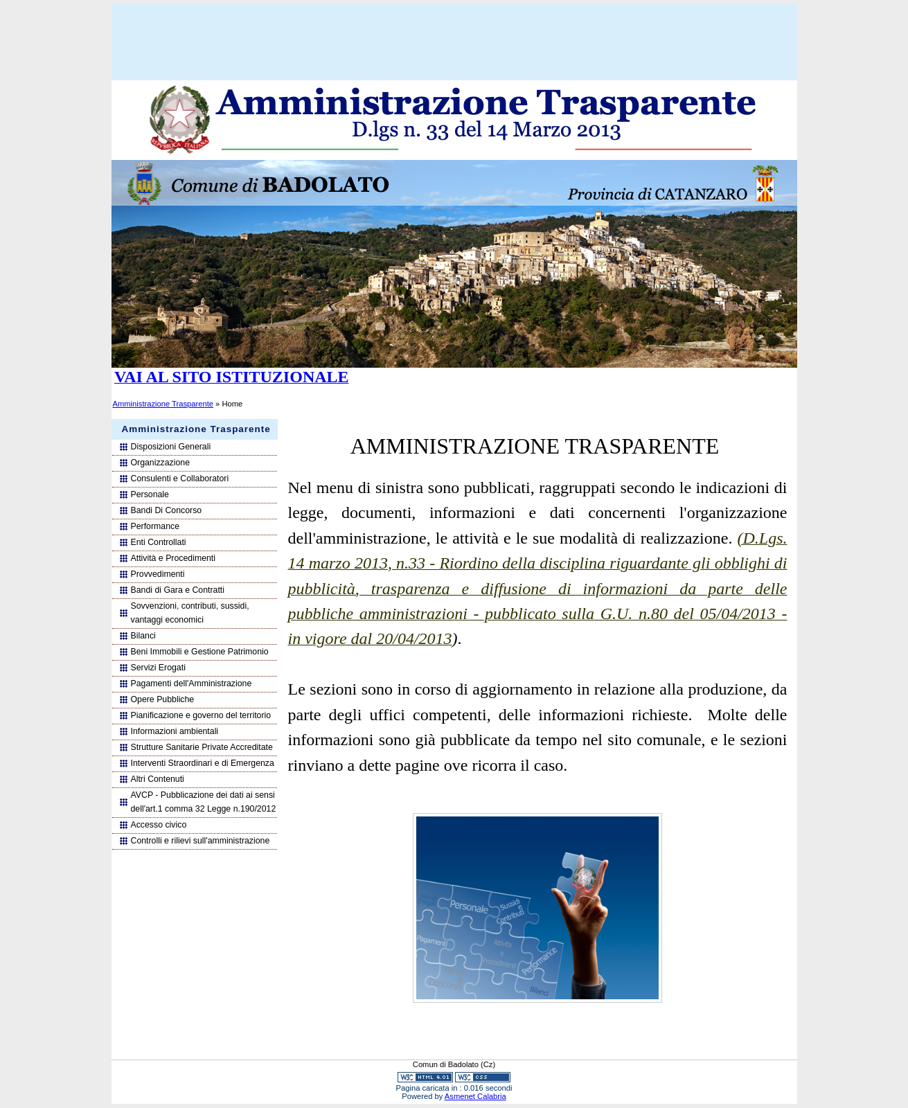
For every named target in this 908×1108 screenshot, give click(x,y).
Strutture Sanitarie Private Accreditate (202, 747)
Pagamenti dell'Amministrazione (191, 683)
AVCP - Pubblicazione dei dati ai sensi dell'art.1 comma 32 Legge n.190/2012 (203, 802)
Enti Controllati (158, 542)
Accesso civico (159, 825)
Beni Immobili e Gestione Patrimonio (200, 651)
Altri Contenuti (157, 779)
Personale (150, 494)
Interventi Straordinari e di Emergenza (202, 763)
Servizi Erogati (158, 667)
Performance (155, 526)
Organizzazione (160, 462)
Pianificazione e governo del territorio (201, 715)
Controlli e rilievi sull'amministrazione (200, 841)
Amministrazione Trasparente (163, 404)
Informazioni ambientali (175, 731)
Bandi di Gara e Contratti (178, 590)
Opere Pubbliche (163, 699)
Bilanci (143, 636)
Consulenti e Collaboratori (180, 478)
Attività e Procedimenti (173, 558)
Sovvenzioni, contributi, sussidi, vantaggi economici (190, 613)
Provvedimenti (158, 574)
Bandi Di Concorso (166, 510)
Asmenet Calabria (475, 1096)
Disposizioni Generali (171, 447)
